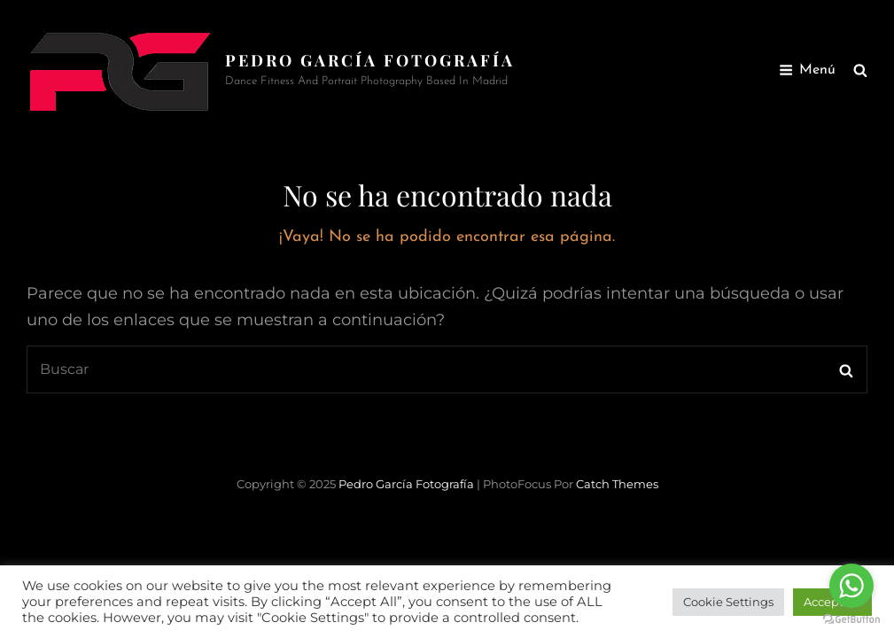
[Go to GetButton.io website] (851, 620)
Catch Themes (617, 484)
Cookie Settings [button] (728, 602)
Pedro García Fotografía (370, 60)
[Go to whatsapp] (851, 586)
